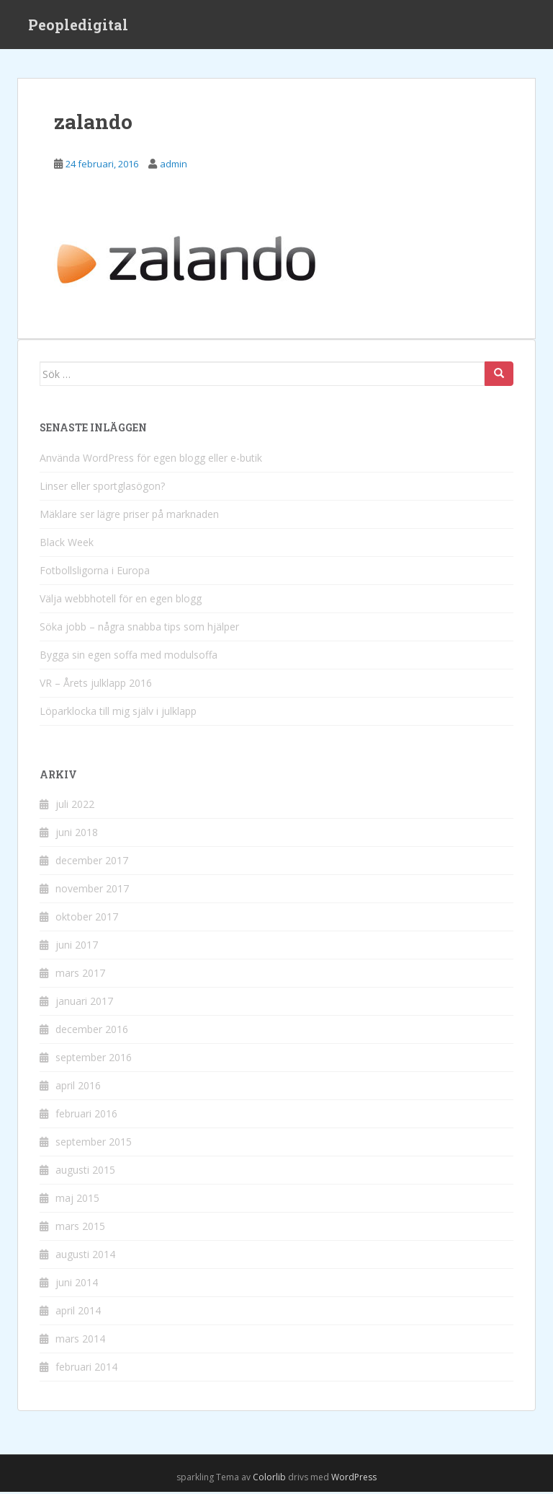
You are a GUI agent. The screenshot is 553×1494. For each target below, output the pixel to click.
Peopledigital (78, 25)
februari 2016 (86, 1115)
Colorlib (269, 1478)
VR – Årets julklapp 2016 (96, 684)
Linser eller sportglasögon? (102, 487)
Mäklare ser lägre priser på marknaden (129, 515)
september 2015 (93, 1143)
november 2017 (92, 890)
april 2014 (78, 1312)
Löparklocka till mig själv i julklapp (118, 712)
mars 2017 (80, 974)
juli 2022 (74, 805)
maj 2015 (77, 1199)
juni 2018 (76, 833)
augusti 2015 (85, 1171)
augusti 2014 (85, 1255)
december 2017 (91, 862)
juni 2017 (76, 946)
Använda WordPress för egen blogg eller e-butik (151, 459)
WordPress (354, 1478)
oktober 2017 (86, 918)
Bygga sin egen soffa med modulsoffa (128, 656)
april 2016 (78, 1087)
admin (173, 165)
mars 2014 (80, 1340)
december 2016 (91, 1030)
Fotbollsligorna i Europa (95, 572)
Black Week (67, 543)
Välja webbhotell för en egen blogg (121, 600)
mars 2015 (80, 1227)
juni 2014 (76, 1284)
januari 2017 (84, 1002)
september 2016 (93, 1058)
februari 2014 (86, 1368)
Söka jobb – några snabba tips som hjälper (139, 628)
